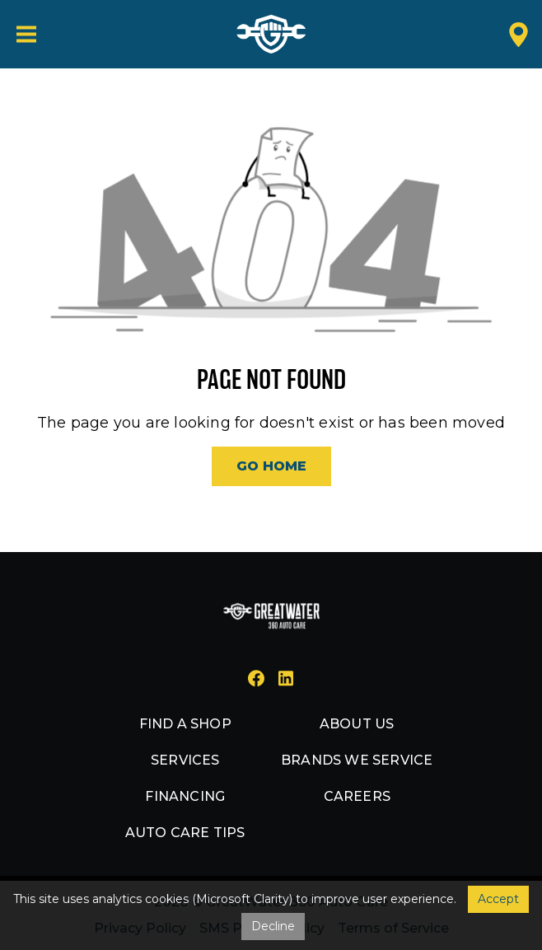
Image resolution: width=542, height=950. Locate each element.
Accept (498, 899)
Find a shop (185, 724)
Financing (185, 796)
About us (357, 724)
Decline (273, 926)
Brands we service (356, 760)
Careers (357, 796)
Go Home (271, 466)
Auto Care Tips (185, 832)
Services (185, 760)
